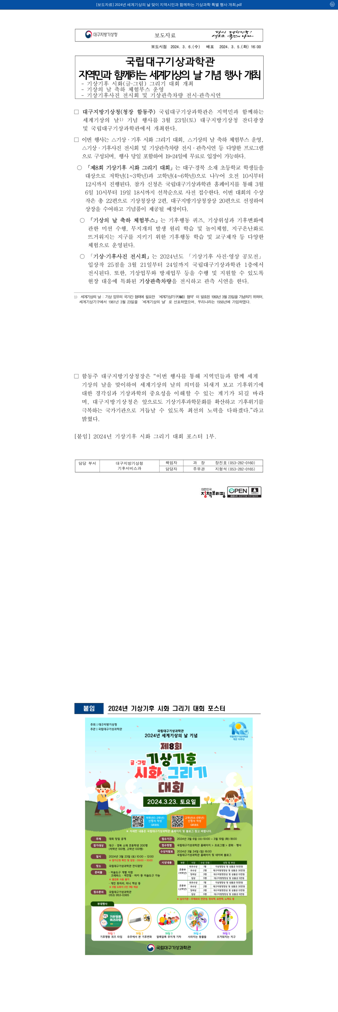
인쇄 (332, 4)
